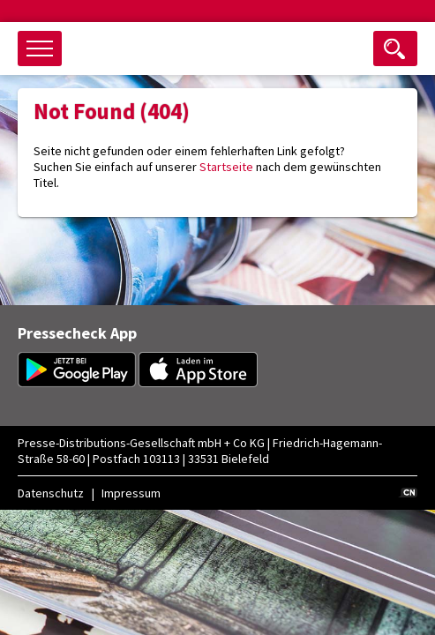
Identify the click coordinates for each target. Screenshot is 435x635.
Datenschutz (51, 493)
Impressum (131, 493)
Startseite (226, 167)
